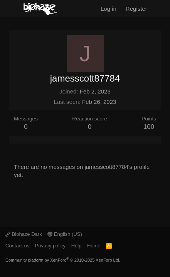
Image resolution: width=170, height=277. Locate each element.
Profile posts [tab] (14, 140)
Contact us (17, 246)
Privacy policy (50, 246)
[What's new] (160, 9)
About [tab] (41, 140)
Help (76, 246)
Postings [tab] (32, 140)
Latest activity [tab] (23, 140)
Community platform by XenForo (62, 260)
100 (148, 126)
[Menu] (11, 9)
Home (94, 246)
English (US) (64, 234)
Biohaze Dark (23, 234)
